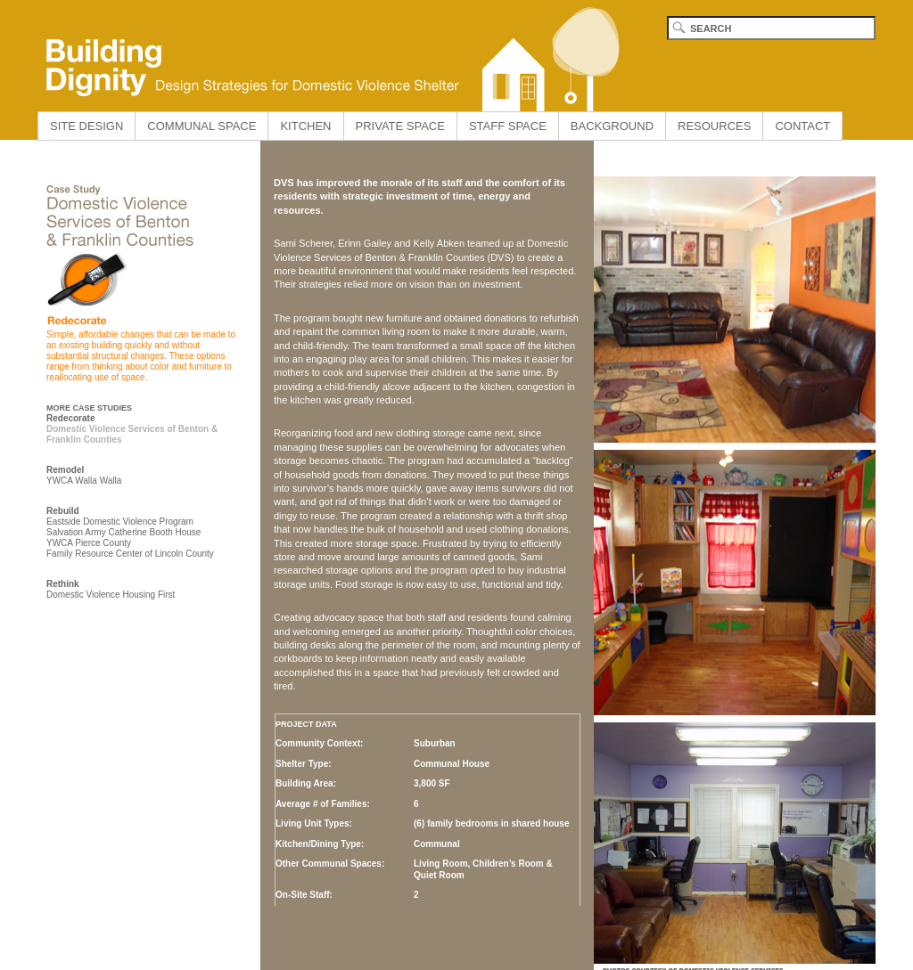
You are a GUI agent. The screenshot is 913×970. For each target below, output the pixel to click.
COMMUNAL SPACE (201, 126)
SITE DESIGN (86, 126)
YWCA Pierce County (88, 543)
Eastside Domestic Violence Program (119, 521)
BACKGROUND (612, 126)
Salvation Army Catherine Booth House (123, 532)
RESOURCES (714, 126)
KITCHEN (305, 126)
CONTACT (802, 126)
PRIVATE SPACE (400, 126)
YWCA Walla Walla (83, 480)
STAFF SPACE (508, 126)
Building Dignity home (327, 55)
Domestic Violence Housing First (110, 594)
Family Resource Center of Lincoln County (130, 553)
